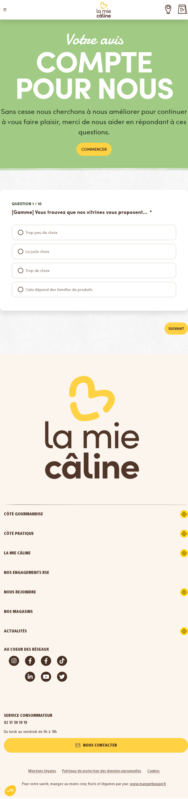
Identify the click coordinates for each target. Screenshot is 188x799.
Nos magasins (18, 612)
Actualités (34, 631)
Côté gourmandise (42, 514)
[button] (5, 10)
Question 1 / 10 (27, 203)
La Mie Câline (35, 553)
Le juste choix (37, 251)
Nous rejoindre (38, 592)
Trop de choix (37, 270)
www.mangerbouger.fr (148, 784)
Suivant (176, 328)
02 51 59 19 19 (15, 723)
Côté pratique (37, 534)
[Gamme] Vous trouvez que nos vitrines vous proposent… (80, 212)
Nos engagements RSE (26, 573)
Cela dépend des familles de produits (58, 289)
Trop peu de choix (41, 232)
